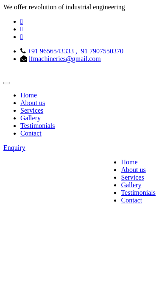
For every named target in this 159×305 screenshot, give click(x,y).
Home (28, 95)
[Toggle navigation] (6, 83)
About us (32, 102)
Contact (31, 133)
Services (31, 110)
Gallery (30, 118)
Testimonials (37, 125)
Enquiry (14, 147)
